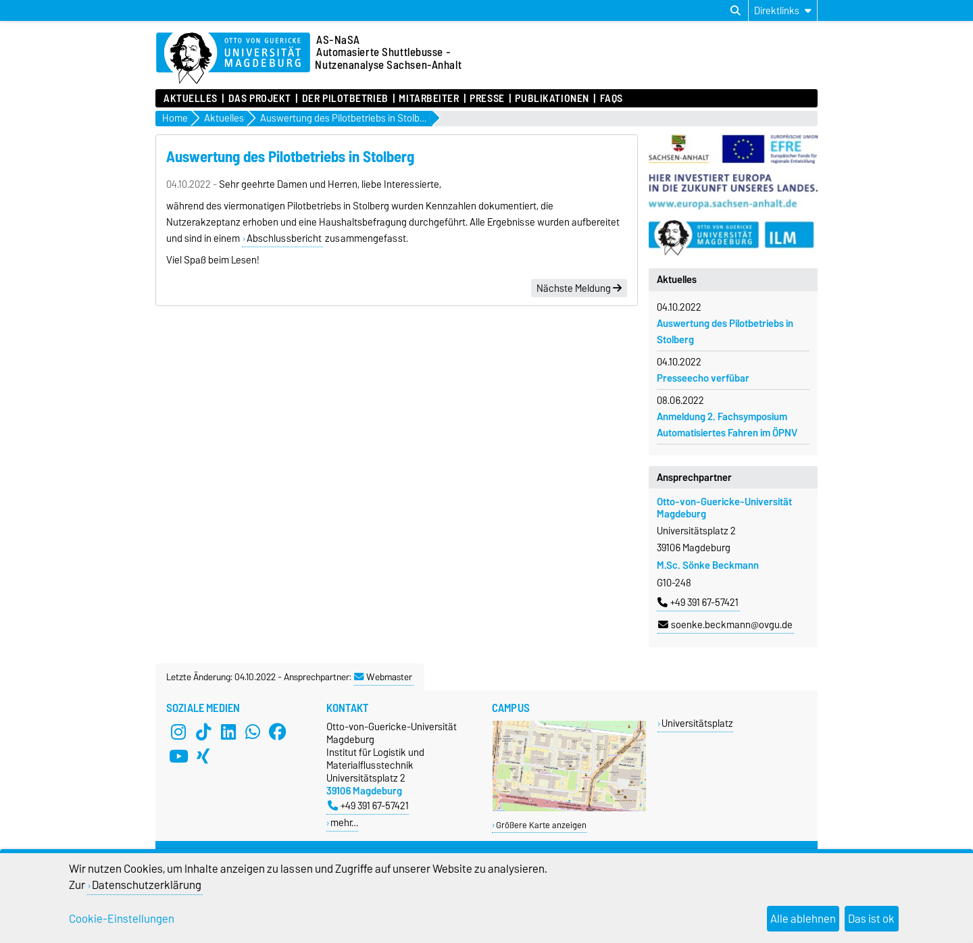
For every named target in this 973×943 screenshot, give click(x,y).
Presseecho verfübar (703, 378)
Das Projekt (259, 99)
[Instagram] (178, 732)
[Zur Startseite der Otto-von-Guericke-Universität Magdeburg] (233, 59)
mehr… (344, 822)
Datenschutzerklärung (146, 884)
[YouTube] (178, 756)
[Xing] (203, 756)
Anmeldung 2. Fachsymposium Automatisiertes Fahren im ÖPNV (727, 425)
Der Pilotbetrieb (345, 99)
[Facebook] (278, 732)
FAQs (611, 99)
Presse (487, 99)
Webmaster (383, 677)
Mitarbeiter (429, 99)
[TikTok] (203, 732)
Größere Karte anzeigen (541, 825)
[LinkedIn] (228, 732)
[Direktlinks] (783, 10)
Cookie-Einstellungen (121, 918)
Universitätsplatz (697, 723)
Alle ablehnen (803, 918)
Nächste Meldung (579, 288)
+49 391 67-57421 (698, 602)
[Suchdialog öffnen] (735, 11)
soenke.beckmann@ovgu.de (725, 625)
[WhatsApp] (253, 732)
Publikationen (552, 99)
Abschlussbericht (284, 238)
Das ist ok (871, 918)
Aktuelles (191, 99)
